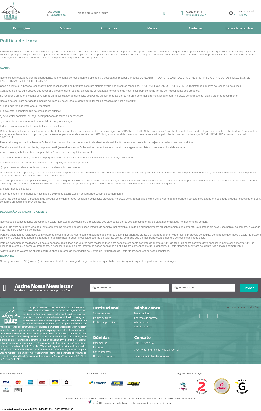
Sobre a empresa (102, 313)
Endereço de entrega (146, 318)
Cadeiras (195, 28)
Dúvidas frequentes (104, 356)
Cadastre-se (58, 15)
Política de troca (102, 318)
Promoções (22, 28)
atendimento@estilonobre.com (153, 356)
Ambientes (108, 28)
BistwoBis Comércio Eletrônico (244, 307)
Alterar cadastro (143, 326)
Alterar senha (141, 322)
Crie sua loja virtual (113, 403)
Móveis (65, 28)
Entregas (98, 347)
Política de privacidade (105, 322)
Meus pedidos (142, 313)
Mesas (152, 28)
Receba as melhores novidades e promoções (42, 290)
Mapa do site (188, 398)
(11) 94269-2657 (193, 13)
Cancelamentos (102, 352)
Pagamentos (100, 343)
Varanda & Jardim (239, 28)
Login (56, 11)
